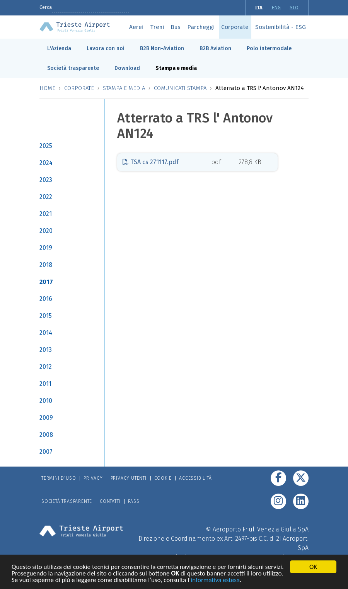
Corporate (235, 27)
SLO (294, 7)
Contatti (110, 501)
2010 (45, 400)
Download (127, 68)
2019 (45, 247)
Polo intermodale (269, 48)
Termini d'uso (58, 478)
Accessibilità (195, 478)
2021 (45, 213)
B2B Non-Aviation (162, 48)
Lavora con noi (106, 48)
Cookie (163, 478)
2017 (46, 281)
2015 (45, 315)
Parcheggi (201, 27)
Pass (133, 501)
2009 (46, 417)
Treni (157, 27)
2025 (45, 145)
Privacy (93, 478)
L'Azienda (59, 48)
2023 (45, 179)
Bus (176, 27)
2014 (45, 332)
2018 (45, 264)
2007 (46, 451)
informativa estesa (215, 581)
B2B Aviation (215, 48)
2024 (46, 162)
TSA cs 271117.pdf (151, 162)
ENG (276, 7)
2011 (45, 383)
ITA (259, 7)
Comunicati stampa (180, 88)
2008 (46, 434)
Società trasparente (73, 68)
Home (47, 88)
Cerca (45, 7)
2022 (45, 196)
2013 (45, 349)
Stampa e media (176, 68)
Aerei (136, 27)
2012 (45, 366)
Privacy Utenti (129, 478)
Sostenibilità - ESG (280, 27)
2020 (46, 230)
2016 (45, 298)
